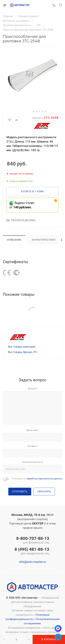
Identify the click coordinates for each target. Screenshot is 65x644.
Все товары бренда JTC (22, 352)
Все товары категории (21, 346)
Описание (14, 239)
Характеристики (43, 239)
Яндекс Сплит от (21, 205)
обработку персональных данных (44, 478)
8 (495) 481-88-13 (32, 551)
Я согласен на (37, 478)
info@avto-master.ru (32, 562)
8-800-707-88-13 (32, 540)
